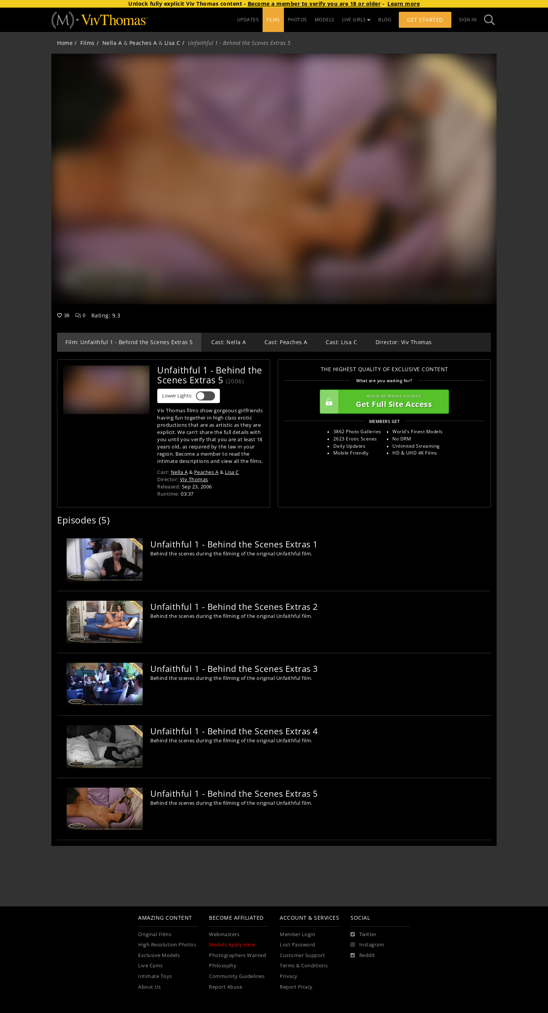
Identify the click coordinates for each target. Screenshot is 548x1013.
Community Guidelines (236, 976)
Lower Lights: (188, 395)
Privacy (289, 976)
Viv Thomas (194, 479)
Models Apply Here (232, 944)
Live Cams (150, 965)
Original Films (154, 934)
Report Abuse (225, 987)
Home (65, 42)
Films (87, 42)
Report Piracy (296, 987)
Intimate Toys (155, 976)
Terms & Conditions (304, 965)
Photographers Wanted (237, 955)
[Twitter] (363, 934)
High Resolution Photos (167, 944)
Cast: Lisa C (341, 342)
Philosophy (222, 965)
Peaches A (143, 42)
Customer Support (302, 955)
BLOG (384, 19)
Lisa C (172, 42)
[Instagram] (367, 944)
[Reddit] (362, 955)
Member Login (297, 934)
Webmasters (224, 934)
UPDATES (248, 19)
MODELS (325, 19)
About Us (149, 987)
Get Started (425, 19)
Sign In (468, 19)
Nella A (112, 42)
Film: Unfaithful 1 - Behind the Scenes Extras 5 (129, 342)
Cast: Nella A (228, 342)
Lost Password (297, 944)
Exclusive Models (159, 955)
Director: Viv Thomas (404, 342)
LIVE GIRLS (356, 19)
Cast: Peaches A (285, 342)
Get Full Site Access (382, 401)
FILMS (273, 19)
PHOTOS (297, 19)
